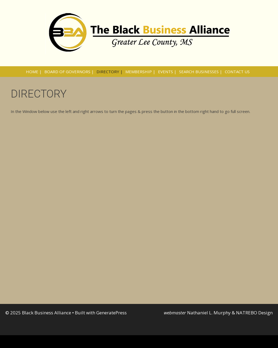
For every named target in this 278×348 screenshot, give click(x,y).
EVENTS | (167, 71)
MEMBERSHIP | (140, 71)
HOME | (34, 71)
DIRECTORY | (109, 71)
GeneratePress (111, 313)
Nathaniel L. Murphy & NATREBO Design (230, 313)
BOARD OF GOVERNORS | (69, 71)
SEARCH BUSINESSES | (200, 71)
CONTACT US (237, 71)
